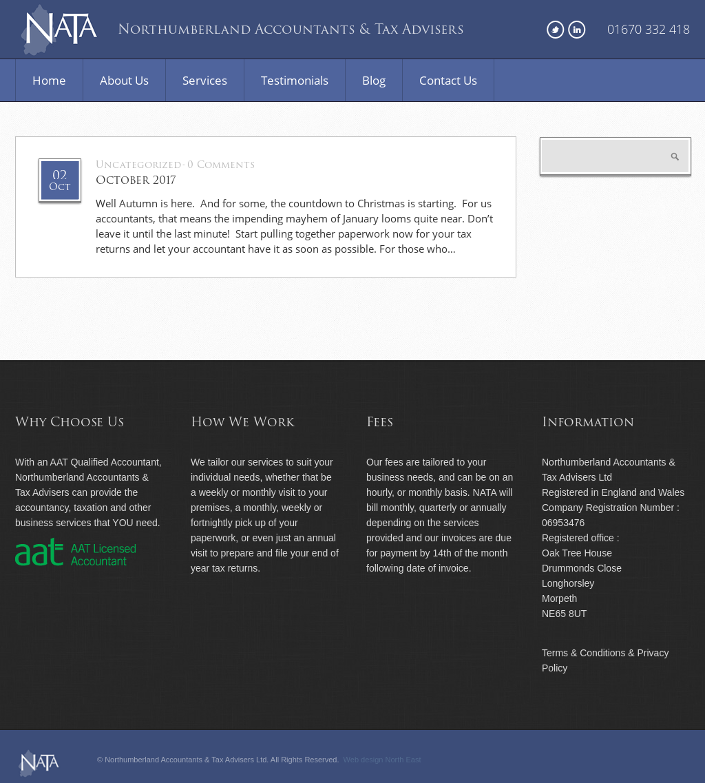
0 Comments (221, 165)
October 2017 (136, 180)
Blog (374, 80)
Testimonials (294, 80)
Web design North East (382, 759)
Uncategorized (138, 165)
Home (49, 80)
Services (204, 80)
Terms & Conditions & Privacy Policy (605, 660)
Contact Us (448, 80)
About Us (124, 80)
